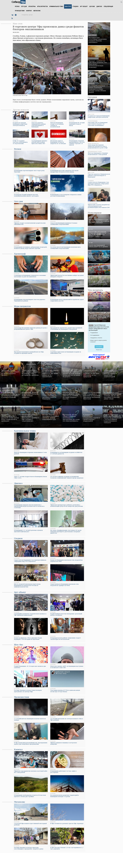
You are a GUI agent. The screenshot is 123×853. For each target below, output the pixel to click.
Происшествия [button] (19, 10)
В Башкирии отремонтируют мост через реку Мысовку (29, 171)
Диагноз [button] (99, 6)
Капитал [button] (29, 10)
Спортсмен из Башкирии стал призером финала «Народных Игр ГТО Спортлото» (98, 183)
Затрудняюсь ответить (95, 337)
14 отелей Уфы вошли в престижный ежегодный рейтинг (30, 824)
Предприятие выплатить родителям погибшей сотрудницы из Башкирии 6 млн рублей (66, 328)
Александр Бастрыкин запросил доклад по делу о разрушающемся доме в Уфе (30, 328)
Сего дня (18, 201)
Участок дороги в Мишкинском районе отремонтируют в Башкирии (39, 125)
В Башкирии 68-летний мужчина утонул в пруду (76, 124)
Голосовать (99, 346)
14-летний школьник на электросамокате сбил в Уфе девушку (66, 719)
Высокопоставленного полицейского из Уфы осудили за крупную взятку (29, 352)
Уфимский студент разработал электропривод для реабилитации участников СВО (99, 206)
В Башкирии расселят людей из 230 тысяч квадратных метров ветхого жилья (64, 171)
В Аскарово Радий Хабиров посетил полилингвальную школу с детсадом (26, 195)
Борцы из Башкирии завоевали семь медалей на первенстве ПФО (66, 560)
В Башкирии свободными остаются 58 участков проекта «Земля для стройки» (30, 795)
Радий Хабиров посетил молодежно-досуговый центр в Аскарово (66, 614)
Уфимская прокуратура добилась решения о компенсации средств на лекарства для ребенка (66, 505)
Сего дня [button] (24, 6)
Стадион (18, 538)
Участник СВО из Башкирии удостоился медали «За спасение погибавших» (97, 124)
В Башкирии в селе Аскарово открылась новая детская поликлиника (65, 195)
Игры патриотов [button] (42, 6)
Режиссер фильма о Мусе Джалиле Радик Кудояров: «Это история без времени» (28, 638)
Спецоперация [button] (108, 6)
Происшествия (21, 697)
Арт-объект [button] (84, 6)
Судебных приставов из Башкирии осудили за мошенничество (65, 352)
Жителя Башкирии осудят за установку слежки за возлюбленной (57, 125)
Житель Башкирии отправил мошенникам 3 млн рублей (98, 153)
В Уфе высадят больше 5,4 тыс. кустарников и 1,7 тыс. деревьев (66, 848)
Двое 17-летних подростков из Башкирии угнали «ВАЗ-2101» (30, 477)
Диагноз (18, 483)
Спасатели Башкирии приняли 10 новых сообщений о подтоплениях (63, 223)
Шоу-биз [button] (92, 6)
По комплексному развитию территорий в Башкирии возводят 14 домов (64, 795)
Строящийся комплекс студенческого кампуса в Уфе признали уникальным (30, 614)
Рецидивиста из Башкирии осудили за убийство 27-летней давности (66, 453)
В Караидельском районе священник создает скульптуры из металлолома (65, 638)
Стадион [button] (75, 6)
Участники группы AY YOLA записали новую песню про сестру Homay (65, 690)
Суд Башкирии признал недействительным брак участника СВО (39, 142)
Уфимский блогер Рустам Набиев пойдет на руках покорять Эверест (67, 276)
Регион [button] (17, 6)
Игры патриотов (22, 306)
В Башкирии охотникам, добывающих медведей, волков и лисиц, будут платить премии (30, 247)
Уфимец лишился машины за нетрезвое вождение (63, 743)
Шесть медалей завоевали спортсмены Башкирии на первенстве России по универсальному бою (27, 585)
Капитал (18, 749)
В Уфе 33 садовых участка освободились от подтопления (20, 142)
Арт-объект (20, 592)
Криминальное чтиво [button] (56, 6)
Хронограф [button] (32, 6)
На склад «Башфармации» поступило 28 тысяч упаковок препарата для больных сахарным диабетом (65, 531)
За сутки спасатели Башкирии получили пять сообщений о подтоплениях (65, 247)
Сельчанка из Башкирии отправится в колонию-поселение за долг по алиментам (30, 276)
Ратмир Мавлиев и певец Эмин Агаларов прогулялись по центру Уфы (28, 690)
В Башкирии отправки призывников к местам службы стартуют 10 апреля (77, 143)
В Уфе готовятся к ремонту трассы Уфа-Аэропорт (66, 823)
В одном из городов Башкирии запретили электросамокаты (20, 124)
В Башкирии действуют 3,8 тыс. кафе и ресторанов (63, 771)
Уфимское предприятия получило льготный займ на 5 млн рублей (30, 771)
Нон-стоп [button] (68, 6)
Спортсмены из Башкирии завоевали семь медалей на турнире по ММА (64, 584)
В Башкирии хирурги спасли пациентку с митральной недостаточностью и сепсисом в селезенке (29, 506)
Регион (17, 149)
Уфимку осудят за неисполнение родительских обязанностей (30, 223)
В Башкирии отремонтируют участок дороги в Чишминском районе (29, 300)
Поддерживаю (93, 332)
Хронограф (20, 254)
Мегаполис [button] (36, 10)
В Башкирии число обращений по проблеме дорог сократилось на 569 (67, 300)
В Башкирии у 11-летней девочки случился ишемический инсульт (28, 530)
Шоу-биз (18, 644)
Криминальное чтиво (25, 431)
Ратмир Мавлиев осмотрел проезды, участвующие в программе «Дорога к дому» (28, 848)
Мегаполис (19, 802)
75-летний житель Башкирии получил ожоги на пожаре (30, 719)
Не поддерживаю (94, 335)
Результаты (99, 349)
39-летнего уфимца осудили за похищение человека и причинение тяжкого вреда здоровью (66, 477)
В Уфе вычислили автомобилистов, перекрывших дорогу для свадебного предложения (30, 743)
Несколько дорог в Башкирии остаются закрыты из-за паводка (58, 142)
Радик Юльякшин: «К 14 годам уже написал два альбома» (30, 666)
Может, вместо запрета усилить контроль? (98, 341)
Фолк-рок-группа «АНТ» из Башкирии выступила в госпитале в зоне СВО (66, 666)
